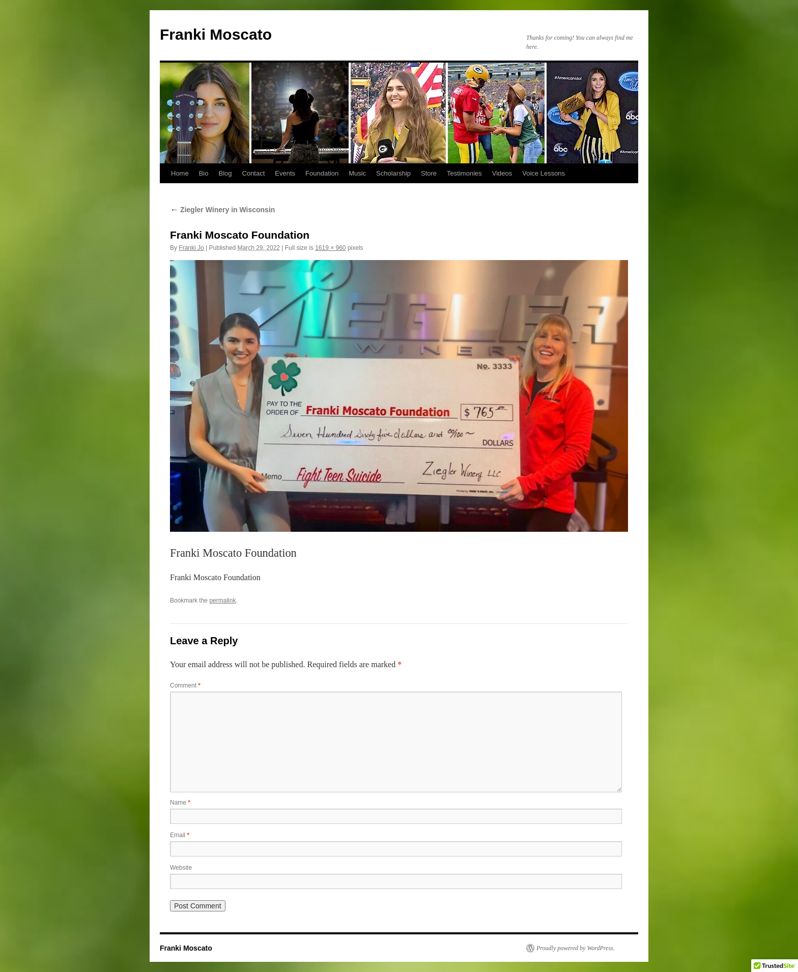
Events (285, 173)
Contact (253, 173)
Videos (502, 173)
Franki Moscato (216, 34)
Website (181, 867)
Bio (204, 173)
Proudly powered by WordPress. (575, 948)
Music (357, 173)
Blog (225, 173)
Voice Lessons (543, 173)
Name (180, 802)
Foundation (321, 173)
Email (179, 835)
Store (429, 173)
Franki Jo (191, 247)
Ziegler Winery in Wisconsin (222, 210)
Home (180, 173)
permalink (222, 600)
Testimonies (464, 173)
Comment (185, 685)
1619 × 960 (330, 247)
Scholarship (393, 173)
